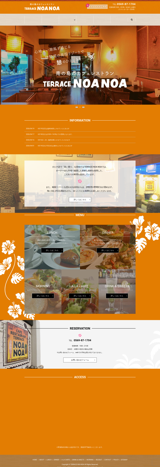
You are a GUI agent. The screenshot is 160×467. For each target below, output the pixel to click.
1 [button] (77, 103)
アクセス (84, 18)
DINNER (56, 456)
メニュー (67, 18)
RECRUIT (99, 456)
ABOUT (41, 456)
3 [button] (83, 103)
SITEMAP (124, 456)
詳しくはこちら (80, 196)
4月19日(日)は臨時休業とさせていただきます (53, 125)
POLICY (116, 456)
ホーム (33, 18)
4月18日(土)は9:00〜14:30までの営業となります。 (55, 131)
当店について (50, 18)
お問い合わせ (119, 18)
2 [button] (80, 103)
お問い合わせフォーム (80, 356)
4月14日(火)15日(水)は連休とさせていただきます (55, 142)
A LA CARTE (65, 456)
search (131, 18)
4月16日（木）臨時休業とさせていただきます (54, 136)
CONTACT (107, 456)
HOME (35, 456)
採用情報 (102, 18)
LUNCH (48, 456)
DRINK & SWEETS (78, 456)
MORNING (90, 456)
